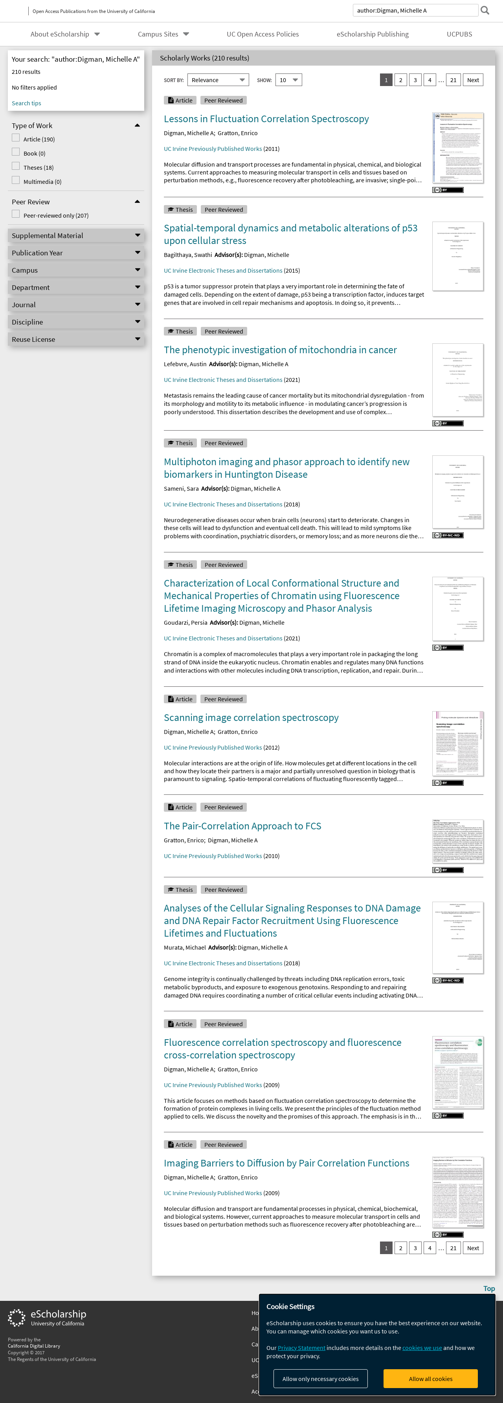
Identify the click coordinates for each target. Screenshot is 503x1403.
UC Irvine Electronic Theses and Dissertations (223, 270)
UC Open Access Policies (263, 34)
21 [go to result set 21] (453, 80)
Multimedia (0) (43, 181)
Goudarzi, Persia (185, 622)
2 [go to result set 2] (400, 80)
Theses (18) (39, 167)
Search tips (26, 103)
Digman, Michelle (266, 255)
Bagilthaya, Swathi (188, 255)
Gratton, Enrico (238, 133)
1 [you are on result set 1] (386, 80)
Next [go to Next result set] (473, 80)
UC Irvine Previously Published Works (213, 148)
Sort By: (174, 80)
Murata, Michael (185, 947)
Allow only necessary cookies (321, 1379)
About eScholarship (60, 34)
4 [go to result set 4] (429, 80)
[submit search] (485, 10)
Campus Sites (158, 34)
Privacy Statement (301, 1348)
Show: (264, 80)
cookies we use (422, 1348)
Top (489, 1288)
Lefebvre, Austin (185, 364)
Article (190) (39, 139)
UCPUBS (459, 34)
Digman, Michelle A (189, 133)
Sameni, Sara (181, 488)
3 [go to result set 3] (415, 80)
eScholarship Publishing (373, 34)
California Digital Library (34, 1345)
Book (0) (35, 153)
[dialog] (377, 1344)
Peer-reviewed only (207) (56, 215)
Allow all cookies (431, 1379)
